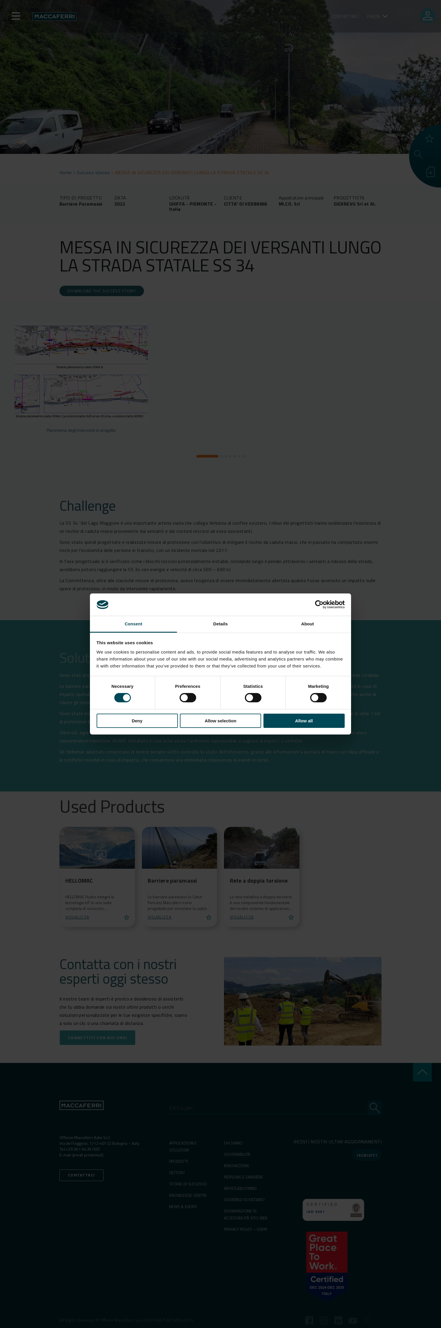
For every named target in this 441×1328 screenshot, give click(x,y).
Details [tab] (220, 623)
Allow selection (220, 720)
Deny (137, 720)
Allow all (304, 720)
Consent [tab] (133, 623)
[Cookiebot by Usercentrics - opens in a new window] (319, 604)
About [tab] (307, 623)
